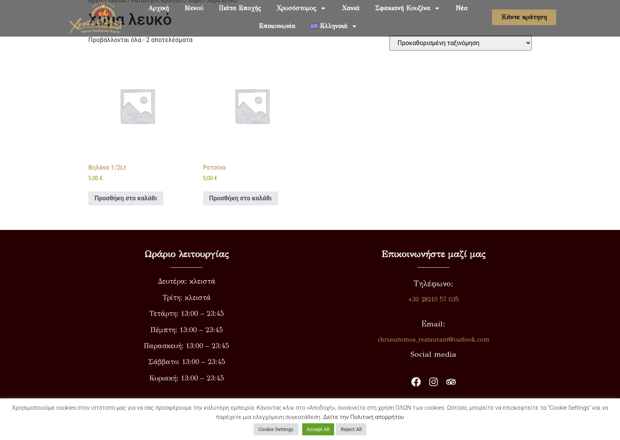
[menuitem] (334, 22)
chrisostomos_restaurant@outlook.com (457, 339)
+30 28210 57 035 (457, 299)
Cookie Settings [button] (276, 429)
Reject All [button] (351, 429)
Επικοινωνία (277, 21)
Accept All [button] (318, 429)
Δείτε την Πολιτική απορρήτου (363, 417)
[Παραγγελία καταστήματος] (460, 43)
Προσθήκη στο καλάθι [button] (126, 198)
